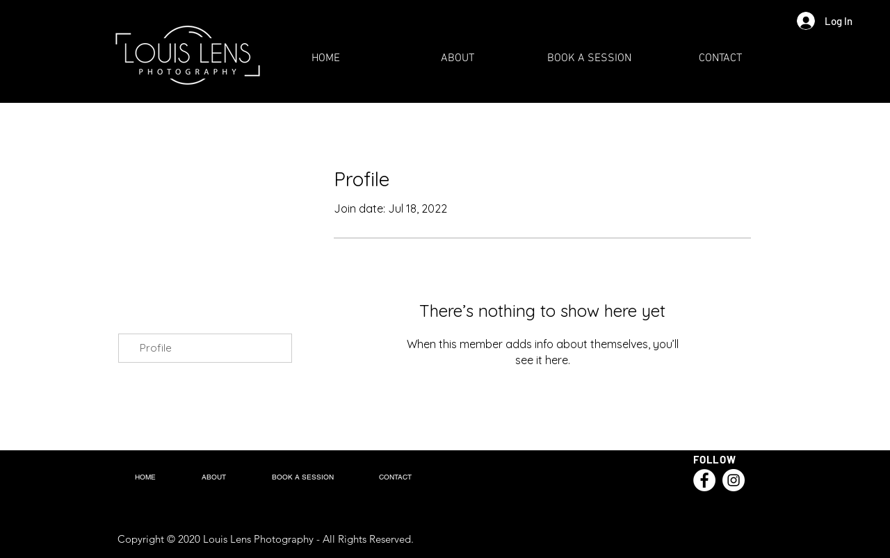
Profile (156, 347)
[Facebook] (704, 480)
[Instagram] (733, 480)
